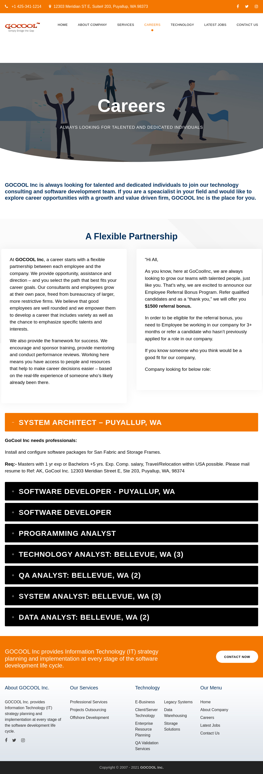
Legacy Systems (178, 702)
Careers (152, 25)
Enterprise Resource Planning (144, 729)
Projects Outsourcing (88, 710)
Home (63, 25)
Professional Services (89, 702)
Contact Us (247, 25)
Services (125, 25)
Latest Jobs (215, 25)
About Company (92, 25)
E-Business (145, 702)
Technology (182, 25)
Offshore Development (89, 717)
